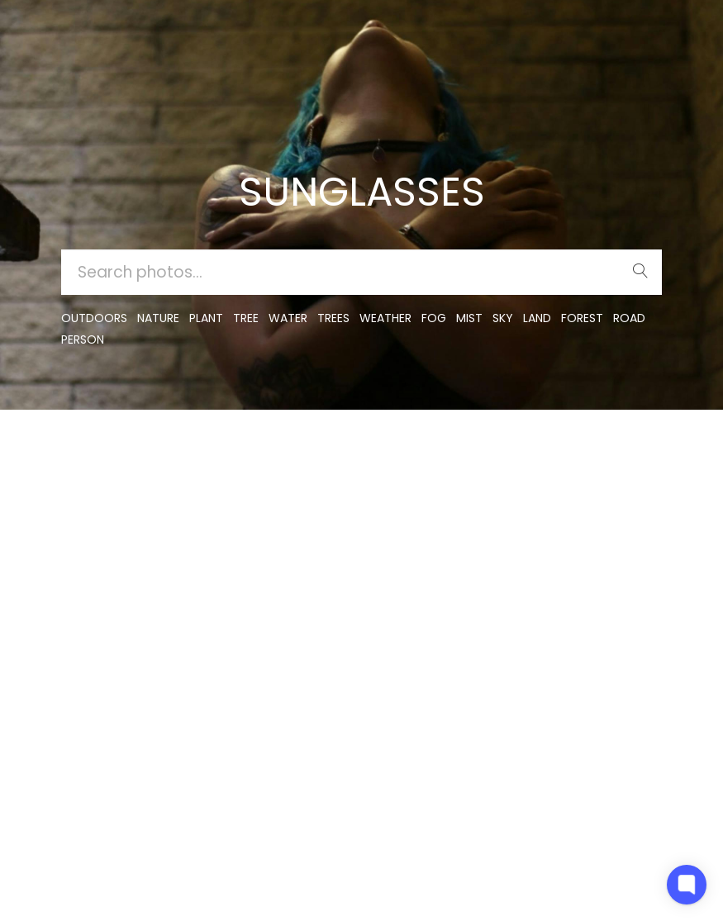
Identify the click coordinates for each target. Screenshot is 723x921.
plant (206, 318)
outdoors (94, 318)
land (537, 318)
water (288, 318)
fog (433, 318)
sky (502, 318)
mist (469, 318)
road (629, 318)
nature (158, 318)
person (82, 339)
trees (333, 318)
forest (582, 318)
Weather (385, 318)
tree (246, 318)
